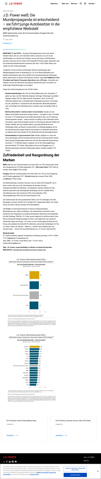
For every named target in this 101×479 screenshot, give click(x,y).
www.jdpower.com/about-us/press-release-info (29, 250)
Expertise (54, 4)
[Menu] (6, 4)
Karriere (74, 4)
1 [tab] (49, 444)
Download (6, 43)
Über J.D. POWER (89, 457)
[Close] (98, 471)
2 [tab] (52, 444)
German (91, 4)
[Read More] (24, 428)
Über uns (65, 4)
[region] (50, 471)
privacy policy (34, 474)
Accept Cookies (75, 475)
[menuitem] (55, 4)
